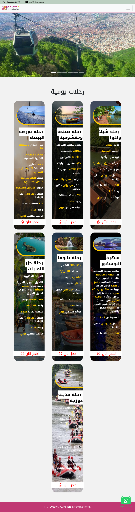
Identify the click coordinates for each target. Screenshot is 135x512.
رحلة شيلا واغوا (110, 134)
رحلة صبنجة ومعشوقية (70, 134)
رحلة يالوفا (69, 258)
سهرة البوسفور (111, 261)
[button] (10, 45)
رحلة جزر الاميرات (35, 266)
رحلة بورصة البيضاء (32, 134)
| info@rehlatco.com (34, 2)
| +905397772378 (11, 2)
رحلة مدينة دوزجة (70, 397)
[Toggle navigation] (128, 8)
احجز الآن (29, 222)
